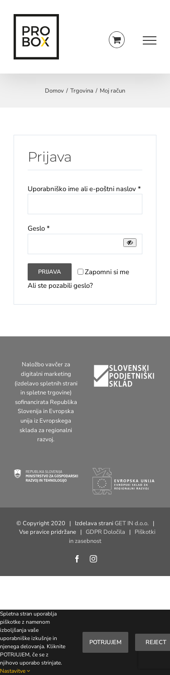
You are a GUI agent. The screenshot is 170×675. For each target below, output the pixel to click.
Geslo (39, 228)
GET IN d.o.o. (132, 523)
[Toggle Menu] (149, 40)
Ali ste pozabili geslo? (60, 285)
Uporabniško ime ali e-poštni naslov (84, 188)
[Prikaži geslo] (129, 242)
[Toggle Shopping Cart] (117, 39)
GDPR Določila (105, 532)
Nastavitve (15, 671)
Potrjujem (105, 642)
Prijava (49, 272)
